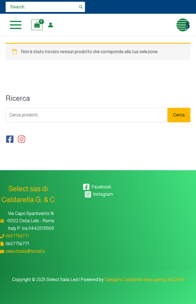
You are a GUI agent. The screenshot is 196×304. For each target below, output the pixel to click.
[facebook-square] (11, 139)
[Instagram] (99, 194)
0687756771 (17, 235)
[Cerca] (81, 7)
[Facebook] (97, 186)
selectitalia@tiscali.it (25, 251)
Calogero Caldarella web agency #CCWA (144, 279)
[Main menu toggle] (16, 25)
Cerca (179, 115)
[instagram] (22, 139)
